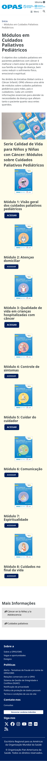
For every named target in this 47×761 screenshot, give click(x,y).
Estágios (8, 659)
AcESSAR (12, 215)
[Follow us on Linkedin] (30, 724)
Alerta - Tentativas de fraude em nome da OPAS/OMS (23, 671)
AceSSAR (11, 267)
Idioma (40, 2)
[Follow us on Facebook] (13, 724)
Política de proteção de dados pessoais (22, 690)
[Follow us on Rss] (6, 730)
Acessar (12, 324)
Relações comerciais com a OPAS (19, 676)
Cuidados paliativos (18, 623)
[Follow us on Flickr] (35, 724)
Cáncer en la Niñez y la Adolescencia (19, 613)
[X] (7, 724)
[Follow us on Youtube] (24, 724)
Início (5, 21)
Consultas (8, 705)
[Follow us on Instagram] (18, 724)
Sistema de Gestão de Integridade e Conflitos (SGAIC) (21, 682)
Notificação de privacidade (16, 686)
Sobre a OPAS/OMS (13, 651)
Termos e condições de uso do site (20, 694)
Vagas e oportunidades (15, 655)
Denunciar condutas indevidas (23, 712)
